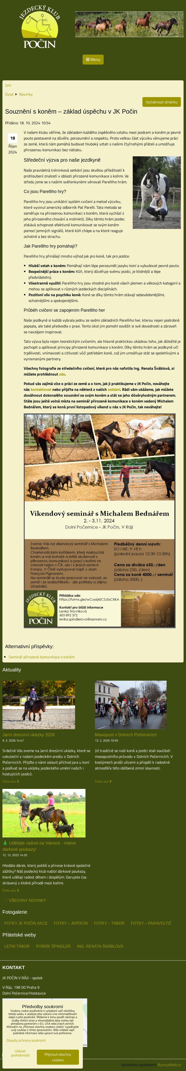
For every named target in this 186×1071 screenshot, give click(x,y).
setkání (114, 389)
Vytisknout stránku (162, 102)
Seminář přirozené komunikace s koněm (42, 657)
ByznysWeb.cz (169, 1065)
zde (62, 374)
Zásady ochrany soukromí (26, 1040)
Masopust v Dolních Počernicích (126, 734)
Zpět (8, 85)
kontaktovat (41, 389)
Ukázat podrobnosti (20, 1053)
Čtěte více (9, 781)
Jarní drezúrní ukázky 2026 (28, 734)
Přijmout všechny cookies (58, 1057)
